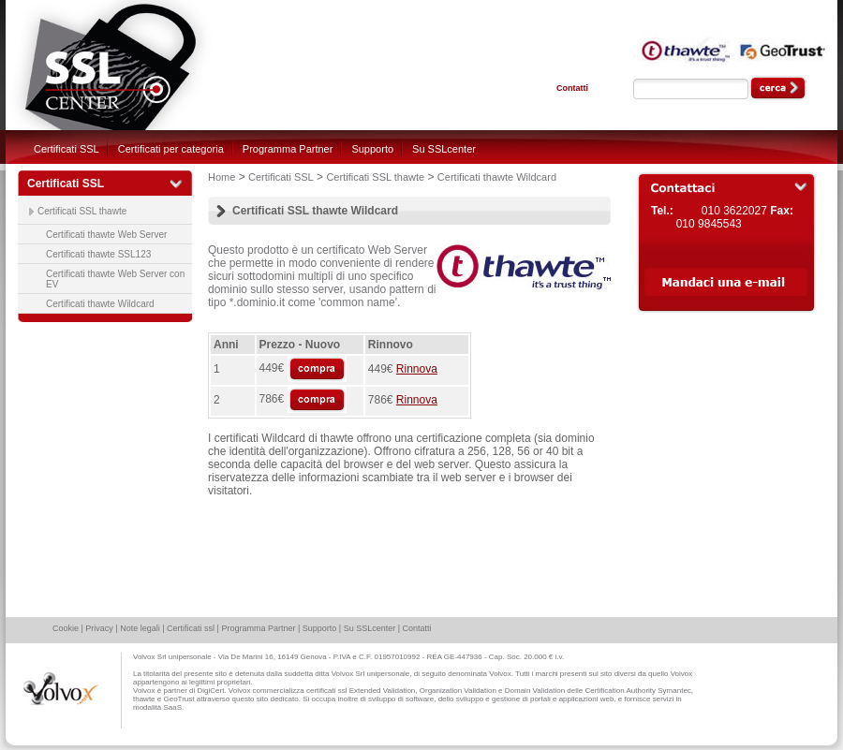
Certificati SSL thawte (81, 211)
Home (221, 177)
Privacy (99, 628)
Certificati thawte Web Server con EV (115, 279)
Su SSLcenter (444, 148)
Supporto (372, 148)
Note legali (140, 628)
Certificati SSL (66, 148)
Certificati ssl (190, 628)
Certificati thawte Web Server (106, 234)
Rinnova (416, 368)
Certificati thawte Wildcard (100, 304)
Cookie (65, 628)
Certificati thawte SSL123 (98, 254)
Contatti (572, 88)
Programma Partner (288, 148)
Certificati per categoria (171, 148)
